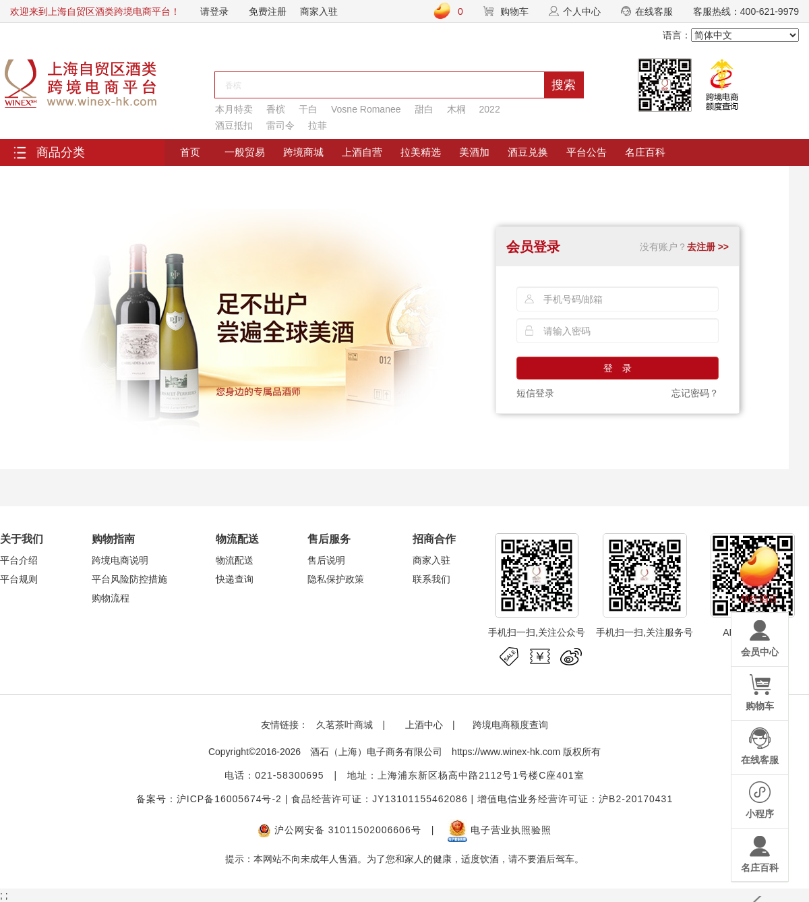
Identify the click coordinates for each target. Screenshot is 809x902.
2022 (489, 109)
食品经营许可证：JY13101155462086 (379, 798)
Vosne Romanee (366, 109)
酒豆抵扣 (234, 125)
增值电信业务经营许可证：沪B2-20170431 (575, 798)
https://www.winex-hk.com (506, 751)
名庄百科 (645, 152)
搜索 (563, 85)
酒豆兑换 (528, 152)
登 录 (617, 368)
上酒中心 (422, 724)
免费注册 (268, 11)
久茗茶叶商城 (344, 724)
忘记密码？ (695, 393)
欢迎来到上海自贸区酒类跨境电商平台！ (95, 11)
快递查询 (234, 579)
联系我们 (431, 579)
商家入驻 (319, 11)
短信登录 (535, 393)
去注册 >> (708, 246)
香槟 (275, 109)
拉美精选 (420, 152)
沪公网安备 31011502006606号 (339, 829)
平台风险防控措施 (129, 579)
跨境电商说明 (120, 560)
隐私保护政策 (335, 579)
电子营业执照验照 (499, 829)
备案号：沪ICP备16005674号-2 (209, 798)
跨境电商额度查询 (510, 724)
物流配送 (234, 560)
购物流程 (110, 598)
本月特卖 (234, 109)
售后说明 (326, 560)
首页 (190, 152)
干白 (308, 109)
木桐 (456, 109)
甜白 (424, 109)
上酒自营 (362, 152)
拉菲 (317, 125)
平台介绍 (19, 560)
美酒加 (474, 152)
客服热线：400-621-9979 (746, 11)
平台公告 (586, 152)
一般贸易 (244, 152)
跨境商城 (303, 152)
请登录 (214, 11)
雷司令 (280, 125)
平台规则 (19, 579)
